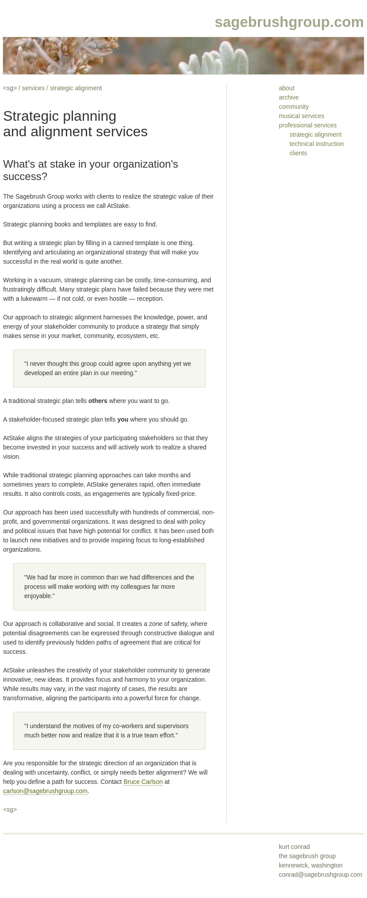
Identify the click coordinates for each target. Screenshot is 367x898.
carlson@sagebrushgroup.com (45, 790)
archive (289, 97)
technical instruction (317, 143)
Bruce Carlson (143, 781)
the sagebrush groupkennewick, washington (321, 865)
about (286, 88)
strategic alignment (76, 88)
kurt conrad (294, 846)
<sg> (10, 88)
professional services (308, 125)
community (294, 106)
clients (298, 153)
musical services (302, 115)
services (33, 88)
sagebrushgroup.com (289, 22)
